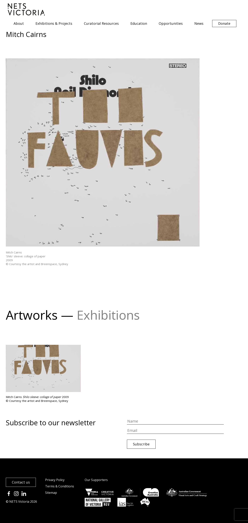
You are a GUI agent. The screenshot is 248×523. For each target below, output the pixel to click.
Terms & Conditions (59, 486)
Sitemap (51, 492)
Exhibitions (108, 314)
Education (138, 23)
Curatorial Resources (101, 23)
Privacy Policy (55, 480)
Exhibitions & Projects (53, 23)
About (19, 23)
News (198, 23)
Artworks (32, 314)
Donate (224, 23)
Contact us (21, 482)
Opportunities (171, 23)
